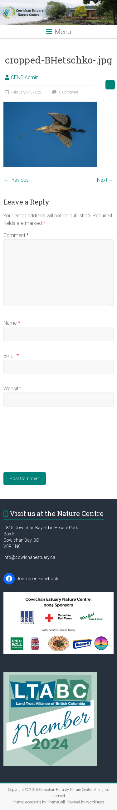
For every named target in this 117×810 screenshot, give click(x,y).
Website (12, 389)
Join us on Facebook (37, 578)
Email (11, 356)
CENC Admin (24, 77)
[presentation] (29, 443)
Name (11, 323)
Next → (105, 180)
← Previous (16, 180)
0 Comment (64, 92)
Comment (16, 235)
